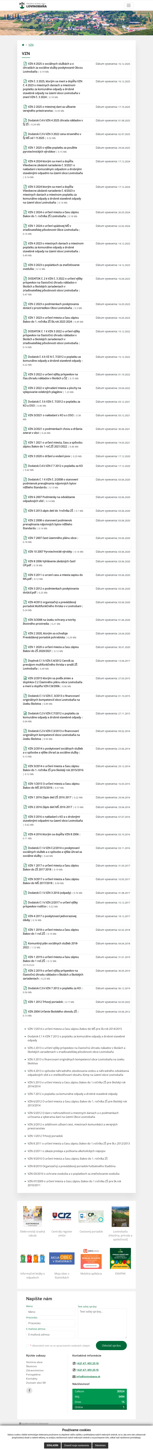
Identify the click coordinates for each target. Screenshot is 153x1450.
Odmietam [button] (100, 1445)
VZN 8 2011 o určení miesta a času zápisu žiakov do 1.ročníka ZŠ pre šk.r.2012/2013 (79, 1143)
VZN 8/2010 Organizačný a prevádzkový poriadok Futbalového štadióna (71, 1166)
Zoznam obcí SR (36, 1382)
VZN (31, 45)
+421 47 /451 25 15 (87, 1370)
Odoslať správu (111, 1345)
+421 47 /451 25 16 (87, 1363)
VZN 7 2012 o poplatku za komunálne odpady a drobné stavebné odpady (72, 1094)
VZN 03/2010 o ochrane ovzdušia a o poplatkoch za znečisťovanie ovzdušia (73, 1174)
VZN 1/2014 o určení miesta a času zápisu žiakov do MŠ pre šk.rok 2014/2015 (75, 1029)
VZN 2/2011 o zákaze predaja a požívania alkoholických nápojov (66, 1151)
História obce (34, 1362)
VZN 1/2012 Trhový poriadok (45, 1136)
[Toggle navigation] (128, 5)
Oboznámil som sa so (60, 1345)
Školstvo (31, 1366)
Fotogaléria (33, 1374)
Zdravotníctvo (35, 1370)
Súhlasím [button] (52, 1445)
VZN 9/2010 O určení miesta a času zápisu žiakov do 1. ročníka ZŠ (68, 1158)
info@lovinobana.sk (88, 1376)
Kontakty (31, 1378)
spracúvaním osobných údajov (73, 1345)
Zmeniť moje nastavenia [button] (76, 1445)
